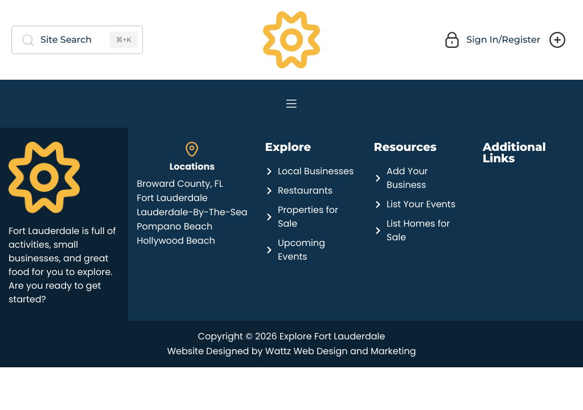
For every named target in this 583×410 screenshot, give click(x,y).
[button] (490, 40)
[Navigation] (291, 103)
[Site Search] (77, 40)
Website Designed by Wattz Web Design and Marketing (291, 351)
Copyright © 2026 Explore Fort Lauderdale (291, 336)
